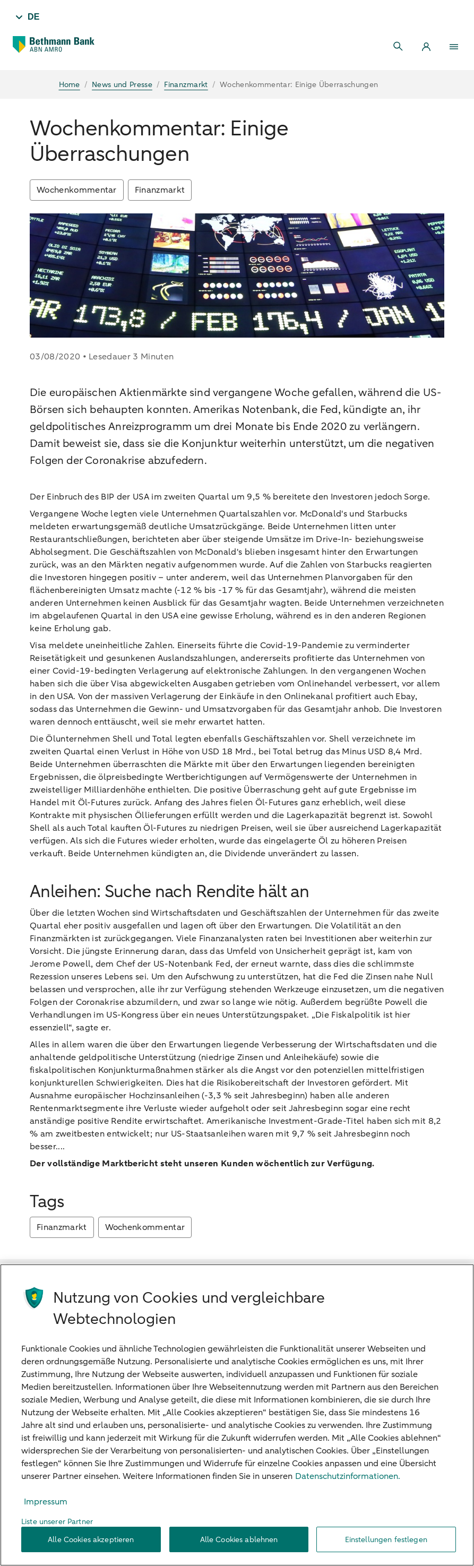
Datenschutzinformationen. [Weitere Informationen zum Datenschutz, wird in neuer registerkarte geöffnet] (347, 1476)
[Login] (426, 46)
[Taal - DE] (26, 17)
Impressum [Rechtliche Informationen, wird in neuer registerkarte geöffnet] (45, 1502)
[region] (237, 1415)
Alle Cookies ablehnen (239, 1540)
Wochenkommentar (77, 190)
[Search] (398, 46)
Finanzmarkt (160, 190)
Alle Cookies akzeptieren (91, 1540)
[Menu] (454, 46)
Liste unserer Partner (57, 1522)
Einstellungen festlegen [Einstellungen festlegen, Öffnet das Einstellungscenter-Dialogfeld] (386, 1540)
